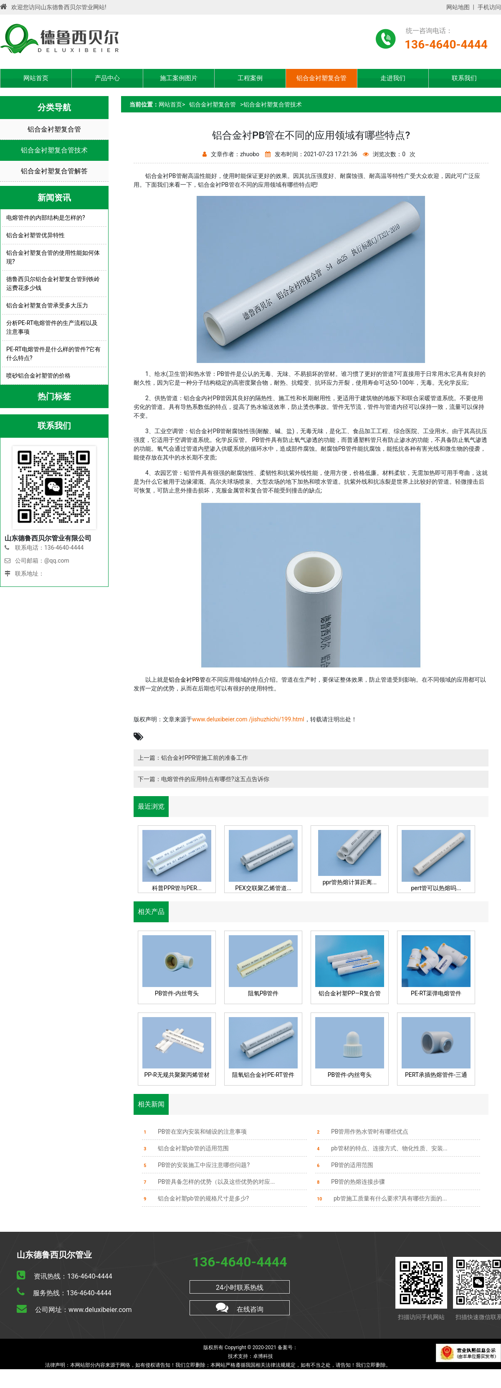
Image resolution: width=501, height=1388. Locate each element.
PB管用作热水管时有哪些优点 (361, 1131)
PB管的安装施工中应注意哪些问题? (196, 1165)
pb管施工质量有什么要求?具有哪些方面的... (381, 1198)
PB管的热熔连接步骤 (350, 1181)
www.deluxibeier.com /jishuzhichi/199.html (248, 719)
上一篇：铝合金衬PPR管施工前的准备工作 (193, 757)
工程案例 (250, 78)
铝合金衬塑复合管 (321, 78)
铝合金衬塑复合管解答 (54, 171)
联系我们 (464, 78)
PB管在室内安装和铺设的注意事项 (194, 1131)
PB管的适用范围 (344, 1165)
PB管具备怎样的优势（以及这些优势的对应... (208, 1181)
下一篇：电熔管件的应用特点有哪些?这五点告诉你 (203, 779)
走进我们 (392, 78)
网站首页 (35, 78)
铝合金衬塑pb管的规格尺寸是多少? (195, 1198)
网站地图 (458, 7)
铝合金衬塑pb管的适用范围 (185, 1148)
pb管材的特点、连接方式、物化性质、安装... (381, 1148)
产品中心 (107, 78)
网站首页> (172, 104)
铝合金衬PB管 (187, 679)
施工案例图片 (178, 78)
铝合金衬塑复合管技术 (54, 150)
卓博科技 (263, 1356)
